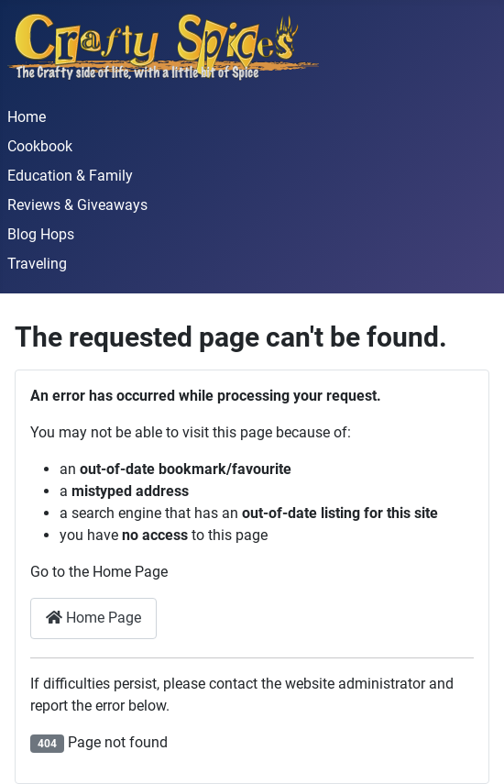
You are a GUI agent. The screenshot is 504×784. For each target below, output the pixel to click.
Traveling (37, 263)
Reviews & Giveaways (77, 205)
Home (26, 117)
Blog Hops (40, 234)
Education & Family (70, 175)
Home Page (93, 617)
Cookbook (39, 146)
